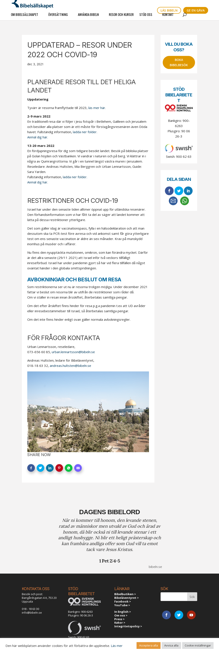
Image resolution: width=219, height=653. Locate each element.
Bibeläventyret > (126, 598)
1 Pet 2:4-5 (109, 561)
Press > (119, 619)
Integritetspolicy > (128, 626)
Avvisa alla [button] (171, 645)
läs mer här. (97, 108)
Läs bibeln (169, 10)
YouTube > (122, 605)
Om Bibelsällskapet (24, 17)
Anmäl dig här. (37, 137)
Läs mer (117, 645)
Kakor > (119, 622)
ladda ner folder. (84, 132)
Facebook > (122, 601)
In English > (122, 612)
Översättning (58, 17)
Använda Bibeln (88, 17)
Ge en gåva (196, 10)
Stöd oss (145, 17)
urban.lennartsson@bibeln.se (73, 352)
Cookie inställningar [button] (198, 645)
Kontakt (168, 17)
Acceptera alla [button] (148, 645)
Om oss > (120, 615)
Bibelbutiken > (125, 594)
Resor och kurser (121, 17)
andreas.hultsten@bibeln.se (70, 365)
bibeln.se (155, 566)
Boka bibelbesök (179, 62)
